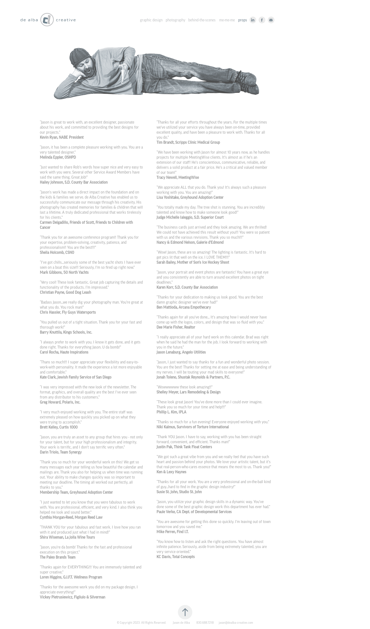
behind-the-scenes (202, 20)
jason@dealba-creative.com (236, 622)
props (242, 20)
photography (175, 20)
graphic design (151, 20)
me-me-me (227, 20)
